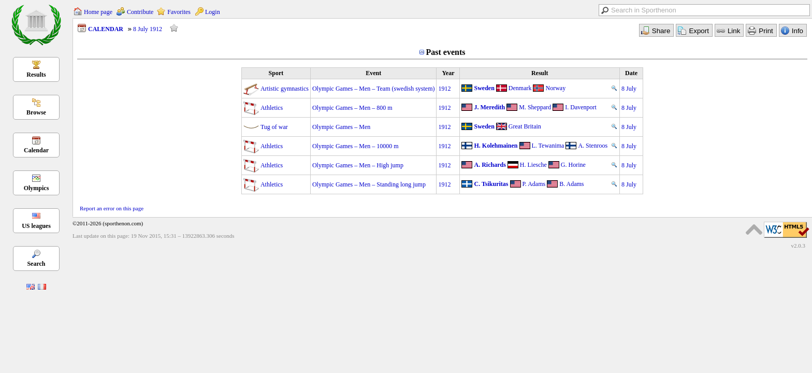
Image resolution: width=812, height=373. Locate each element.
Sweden (484, 88)
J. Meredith (489, 107)
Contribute (140, 12)
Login (212, 12)
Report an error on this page (111, 208)
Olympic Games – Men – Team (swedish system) (373, 88)
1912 (444, 88)
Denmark (520, 88)
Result (539, 73)
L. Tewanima (548, 145)
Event (373, 73)
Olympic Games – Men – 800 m (352, 107)
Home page (98, 12)
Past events (446, 52)
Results (36, 74)
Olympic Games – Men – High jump (357, 165)
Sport (276, 73)
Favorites (179, 12)
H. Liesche (533, 164)
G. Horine (573, 164)
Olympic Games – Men (341, 127)
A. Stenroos (592, 145)
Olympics (36, 188)
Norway (555, 88)
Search (36, 263)
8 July (628, 88)
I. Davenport (581, 107)
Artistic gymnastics (284, 88)
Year (448, 73)
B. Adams (571, 184)
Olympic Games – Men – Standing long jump (369, 184)
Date (631, 73)
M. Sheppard (535, 107)
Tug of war (274, 127)
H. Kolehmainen (495, 145)
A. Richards (489, 164)
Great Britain (525, 126)
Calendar (36, 150)
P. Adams (534, 184)
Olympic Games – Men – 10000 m (355, 146)
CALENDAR (105, 29)
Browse (36, 112)
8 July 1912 (147, 29)
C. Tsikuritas (491, 184)
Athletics (271, 107)
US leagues (36, 225)
